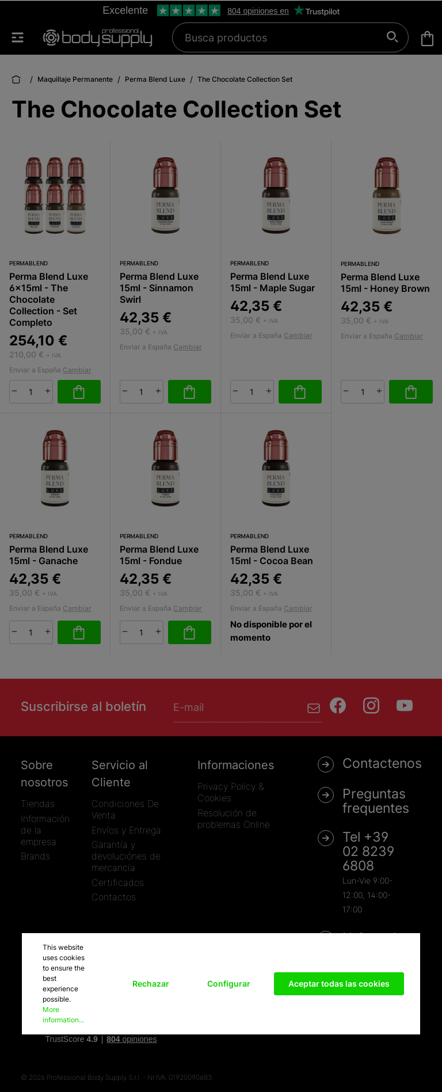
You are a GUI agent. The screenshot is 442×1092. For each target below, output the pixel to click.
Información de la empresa (45, 830)
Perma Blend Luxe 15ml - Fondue (159, 554)
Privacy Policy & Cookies (230, 792)
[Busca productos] (284, 37)
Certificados (118, 882)
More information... (63, 1014)
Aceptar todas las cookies (339, 983)
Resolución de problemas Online (233, 818)
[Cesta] (427, 38)
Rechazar (150, 983)
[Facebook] (338, 705)
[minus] (14, 391)
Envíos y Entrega (126, 830)
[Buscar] (392, 37)
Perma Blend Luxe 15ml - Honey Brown (385, 282)
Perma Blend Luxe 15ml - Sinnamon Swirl (159, 288)
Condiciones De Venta (125, 809)
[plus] (47, 391)
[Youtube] (405, 705)
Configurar (228, 983)
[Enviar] (314, 707)
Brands (35, 856)
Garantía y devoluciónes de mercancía (126, 856)
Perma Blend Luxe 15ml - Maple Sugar (272, 282)
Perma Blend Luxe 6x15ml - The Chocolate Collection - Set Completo (48, 299)
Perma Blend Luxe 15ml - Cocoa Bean (271, 554)
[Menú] (23, 37)
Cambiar (77, 370)
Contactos (114, 897)
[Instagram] (371, 705)
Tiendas (38, 803)
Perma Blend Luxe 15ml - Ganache (48, 554)
